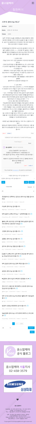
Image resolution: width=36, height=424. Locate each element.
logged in (16, 170)
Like (4, 133)
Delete (31, 182)
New (32, 332)
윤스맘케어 (7, 3)
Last (21, 324)
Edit (26, 182)
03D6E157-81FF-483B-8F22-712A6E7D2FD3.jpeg (18, 137)
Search (31, 327)
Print (32, 133)
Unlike (9, 133)
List (3, 182)
